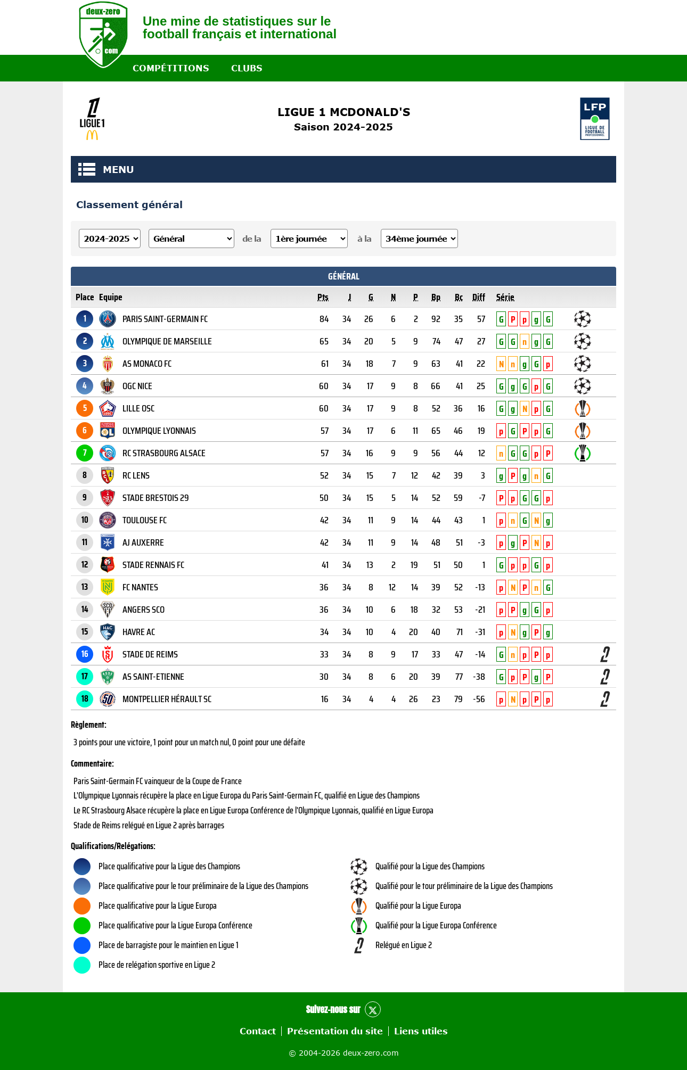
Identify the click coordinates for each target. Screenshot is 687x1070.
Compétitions (171, 68)
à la (364, 238)
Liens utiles (421, 1031)
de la (251, 238)
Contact (258, 1031)
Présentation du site (335, 1031)
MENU (87, 169)
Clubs (246, 68)
